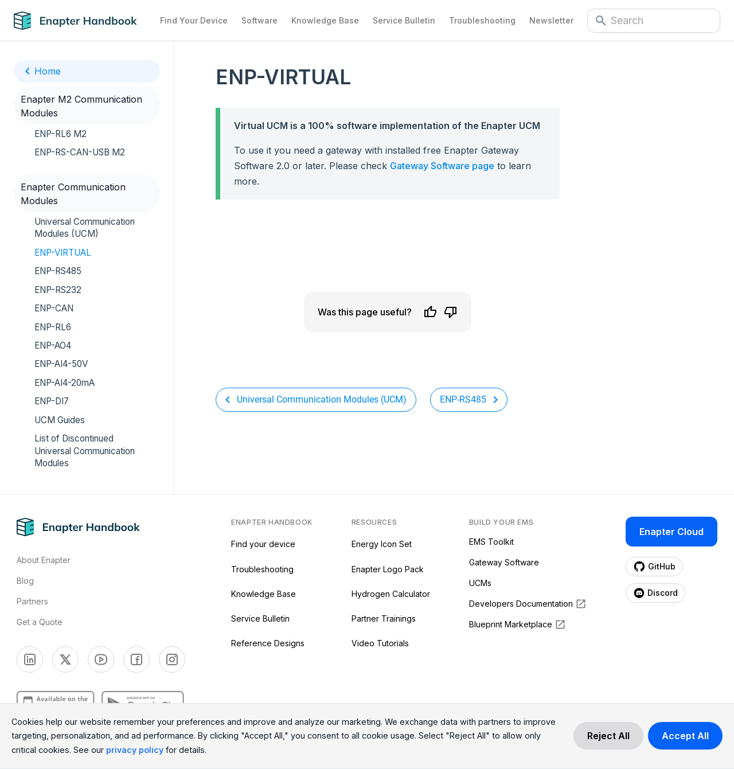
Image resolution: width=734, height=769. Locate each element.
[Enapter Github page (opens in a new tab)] (654, 566)
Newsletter (551, 20)
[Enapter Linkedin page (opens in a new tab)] (30, 659)
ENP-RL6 (52, 327)
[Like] (430, 312)
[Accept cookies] (685, 736)
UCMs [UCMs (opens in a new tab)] (480, 583)
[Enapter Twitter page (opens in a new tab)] (65, 659)
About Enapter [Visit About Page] (44, 560)
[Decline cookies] (608, 736)
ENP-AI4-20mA (64, 382)
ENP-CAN (53, 308)
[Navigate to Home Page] (83, 20)
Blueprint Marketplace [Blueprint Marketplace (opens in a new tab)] (517, 624)
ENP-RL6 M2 (60, 133)
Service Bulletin (404, 20)
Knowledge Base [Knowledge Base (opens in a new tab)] (263, 594)
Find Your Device (194, 20)
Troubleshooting (482, 20)
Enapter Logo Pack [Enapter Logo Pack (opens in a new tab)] (388, 569)
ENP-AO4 (52, 345)
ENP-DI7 (51, 401)
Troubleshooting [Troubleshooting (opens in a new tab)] (262, 569)
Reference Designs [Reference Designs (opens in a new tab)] (267, 643)
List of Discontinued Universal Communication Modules (84, 451)
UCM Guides (59, 420)
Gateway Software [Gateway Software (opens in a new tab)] (504, 562)
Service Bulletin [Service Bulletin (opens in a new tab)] (260, 618)
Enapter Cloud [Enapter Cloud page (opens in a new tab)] (671, 531)
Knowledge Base (325, 20)
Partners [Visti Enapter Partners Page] (32, 601)
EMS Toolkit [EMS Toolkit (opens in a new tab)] (491, 542)
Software (259, 20)
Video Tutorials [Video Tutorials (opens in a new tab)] (380, 643)
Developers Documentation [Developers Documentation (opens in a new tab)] (528, 604)
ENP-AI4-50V (61, 363)
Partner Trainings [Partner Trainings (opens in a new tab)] (384, 618)
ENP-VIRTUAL (62, 252)
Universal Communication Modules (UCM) (84, 227)
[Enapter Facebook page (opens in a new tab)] (136, 659)
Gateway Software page (442, 165)
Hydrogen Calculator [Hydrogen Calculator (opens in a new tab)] (391, 594)
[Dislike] (451, 312)
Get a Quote (40, 622)
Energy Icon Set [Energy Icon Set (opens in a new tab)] (382, 544)
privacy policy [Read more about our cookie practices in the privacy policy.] (134, 750)
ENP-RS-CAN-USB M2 (79, 152)
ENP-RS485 (57, 271)
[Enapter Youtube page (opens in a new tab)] (101, 659)
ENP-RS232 (57, 289)
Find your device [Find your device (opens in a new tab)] (263, 544)
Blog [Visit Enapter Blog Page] (25, 580)
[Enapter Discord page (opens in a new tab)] (655, 593)
